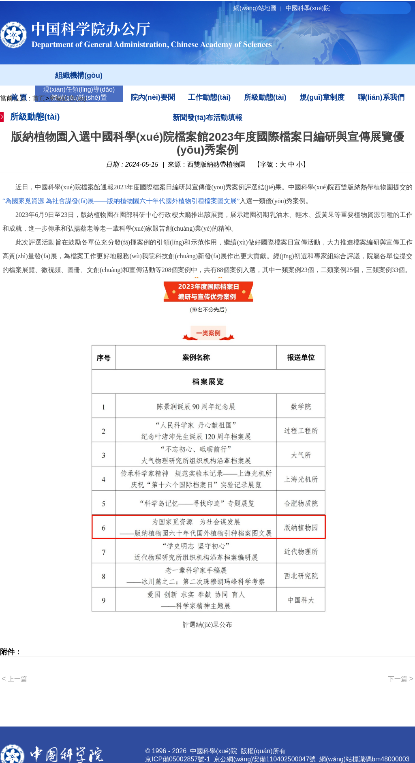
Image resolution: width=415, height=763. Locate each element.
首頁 (38, 98)
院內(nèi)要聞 (152, 97)
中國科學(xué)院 (308, 7)
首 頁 (19, 97)
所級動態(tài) (265, 97)
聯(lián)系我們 (381, 97)
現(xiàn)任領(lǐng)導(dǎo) (79, 89)
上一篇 (14, 679)
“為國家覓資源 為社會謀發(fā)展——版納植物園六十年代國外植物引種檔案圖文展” (121, 200)
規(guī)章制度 (321, 97)
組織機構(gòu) (79, 75)
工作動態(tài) (209, 97)
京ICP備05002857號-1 (177, 759)
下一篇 (400, 679)
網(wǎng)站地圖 (258, 7)
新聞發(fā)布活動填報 (207, 118)
